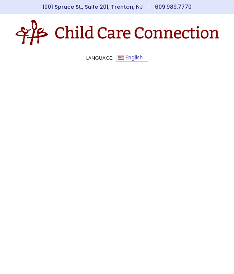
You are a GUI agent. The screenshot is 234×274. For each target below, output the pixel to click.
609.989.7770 (173, 7)
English (130, 57)
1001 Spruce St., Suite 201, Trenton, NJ (92, 7)
